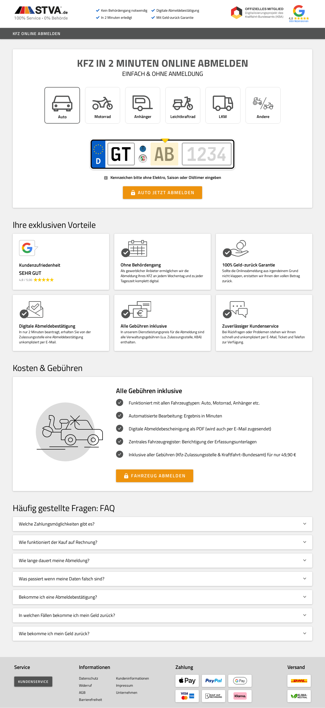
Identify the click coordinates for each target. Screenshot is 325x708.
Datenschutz (88, 678)
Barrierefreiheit (90, 699)
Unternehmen (126, 692)
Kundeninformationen (132, 678)
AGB (82, 692)
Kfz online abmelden (36, 33)
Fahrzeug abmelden (158, 475)
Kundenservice (33, 681)
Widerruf (85, 685)
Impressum (124, 685)
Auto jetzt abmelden (166, 192)
